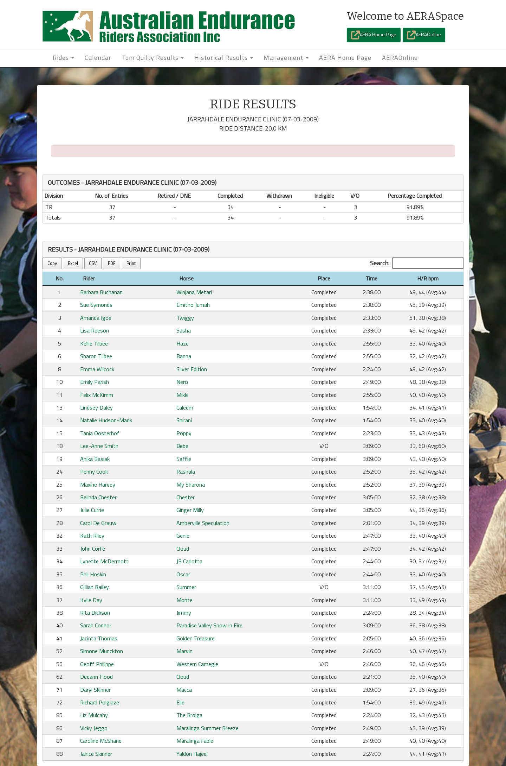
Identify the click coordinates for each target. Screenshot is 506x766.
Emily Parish (94, 382)
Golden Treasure (195, 638)
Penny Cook (94, 471)
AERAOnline (424, 35)
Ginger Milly (190, 510)
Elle (180, 702)
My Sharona (190, 484)
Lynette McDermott (104, 561)
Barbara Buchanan (101, 292)
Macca (184, 689)
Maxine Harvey (97, 484)
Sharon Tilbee (96, 356)
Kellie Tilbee (94, 343)
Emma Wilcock (97, 369)
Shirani (184, 420)
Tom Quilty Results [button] (153, 57)
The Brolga (189, 715)
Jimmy (183, 612)
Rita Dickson (95, 612)
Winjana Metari (194, 292)
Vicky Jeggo (94, 728)
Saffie (183, 459)
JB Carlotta (189, 561)
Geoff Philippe (97, 664)
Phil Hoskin (93, 574)
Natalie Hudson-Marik (106, 420)
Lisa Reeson (94, 330)
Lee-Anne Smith (99, 446)
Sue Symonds (96, 304)
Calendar (98, 57)
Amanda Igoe (95, 318)
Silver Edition (191, 369)
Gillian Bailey (94, 587)
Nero (182, 382)
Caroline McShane (101, 740)
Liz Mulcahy (94, 715)
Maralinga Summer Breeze (207, 728)
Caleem (184, 407)
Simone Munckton (101, 651)
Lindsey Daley (96, 407)
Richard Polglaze (99, 702)
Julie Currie (92, 510)
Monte (184, 600)
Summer (186, 587)
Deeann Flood (96, 676)
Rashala (185, 471)
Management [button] (286, 57)
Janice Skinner (96, 753)
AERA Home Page (373, 35)
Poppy (184, 433)
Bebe (182, 446)
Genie (182, 535)
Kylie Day (91, 600)
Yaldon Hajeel (192, 753)
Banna (183, 356)
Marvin (184, 651)
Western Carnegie (197, 664)
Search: (416, 263)
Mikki (182, 395)
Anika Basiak (95, 459)
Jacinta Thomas (98, 638)
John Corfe (92, 548)
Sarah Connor (95, 625)
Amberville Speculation (202, 523)
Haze (182, 343)
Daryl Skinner (95, 689)
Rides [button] (63, 57)
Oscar (183, 574)
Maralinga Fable (194, 740)
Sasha (183, 330)
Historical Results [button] (223, 57)
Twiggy (185, 318)
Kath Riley (92, 535)
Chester (185, 497)
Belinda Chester (98, 497)
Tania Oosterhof (99, 433)
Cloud (182, 548)
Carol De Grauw (98, 523)
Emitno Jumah (193, 304)
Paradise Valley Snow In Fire (209, 625)
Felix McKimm (96, 395)
